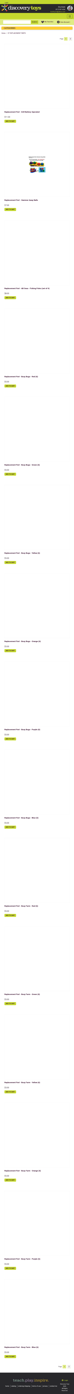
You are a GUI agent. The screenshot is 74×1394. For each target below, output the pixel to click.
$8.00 (6, 293)
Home (3, 33)
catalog (13, 1386)
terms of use (36, 1386)
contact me (53, 1386)
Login (71, 3)
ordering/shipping (24, 1386)
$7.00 (6, 205)
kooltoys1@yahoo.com (57, 12)
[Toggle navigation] (69, 16)
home (7, 1386)
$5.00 (6, 382)
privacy (45, 1386)
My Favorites (48, 22)
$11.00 (7, 117)
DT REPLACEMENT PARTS (17, 33)
